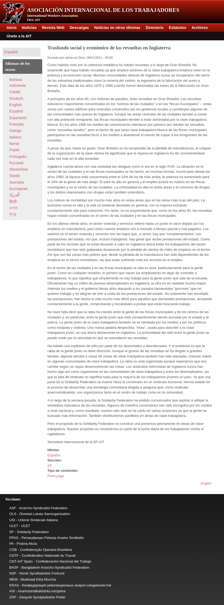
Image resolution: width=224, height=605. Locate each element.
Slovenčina (18, 169)
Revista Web (53, 27)
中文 (13, 214)
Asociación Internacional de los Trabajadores (103, 10)
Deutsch (16, 98)
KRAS (14, 585)
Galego (15, 130)
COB (13, 550)
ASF (12, 508)
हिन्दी (13, 202)
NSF (12, 573)
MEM (13, 579)
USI (12, 520)
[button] (21, 52)
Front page (56, 476)
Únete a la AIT (19, 36)
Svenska (16, 182)
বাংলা (13, 208)
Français (16, 124)
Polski (14, 150)
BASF (13, 567)
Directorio (155, 27)
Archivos (200, 27)
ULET (13, 526)
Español (54, 455)
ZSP (12, 597)
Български (18, 189)
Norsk (14, 143)
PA (11, 544)
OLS (12, 514)
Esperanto (18, 118)
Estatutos (177, 27)
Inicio (11, 27)
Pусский (16, 163)
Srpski (14, 176)
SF (50, 466)
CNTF (14, 556)
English (206, 483)
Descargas (79, 27)
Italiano (15, 137)
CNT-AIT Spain (21, 561)
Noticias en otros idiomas (117, 27)
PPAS (13, 538)
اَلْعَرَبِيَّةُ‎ (14, 195)
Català (14, 92)
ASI (12, 591)
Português (18, 156)
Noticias (29, 27)
